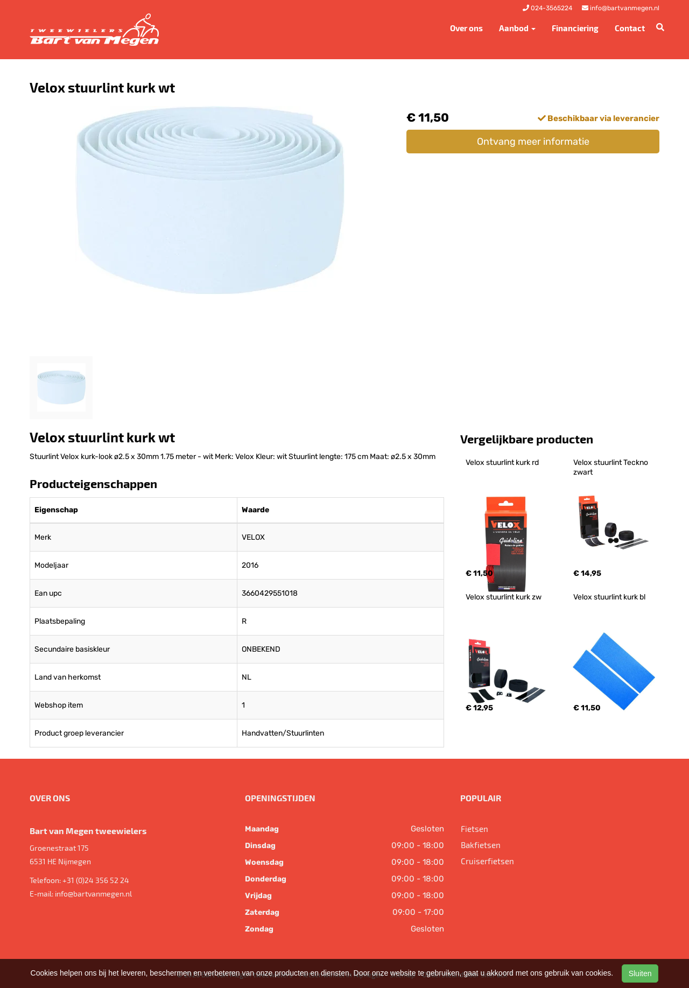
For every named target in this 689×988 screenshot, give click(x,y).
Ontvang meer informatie (533, 141)
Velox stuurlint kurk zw (504, 597)
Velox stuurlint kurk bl (609, 597)
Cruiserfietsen (487, 861)
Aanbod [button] (517, 28)
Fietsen (474, 829)
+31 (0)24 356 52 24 (95, 880)
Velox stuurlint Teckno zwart (611, 467)
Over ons (466, 28)
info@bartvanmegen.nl (93, 893)
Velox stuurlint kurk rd (502, 462)
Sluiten (640, 973)
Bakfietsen (481, 845)
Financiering (575, 28)
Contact (630, 28)
